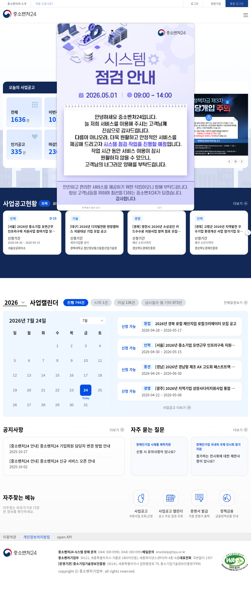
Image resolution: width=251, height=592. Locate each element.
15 (57, 378)
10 (86, 364)
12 (15, 378)
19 (15, 393)
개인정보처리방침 (36, 541)
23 (71, 393)
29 (57, 408)
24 (86, 393)
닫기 (160, 207)
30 (71, 408)
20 (29, 393)
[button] (248, 238)
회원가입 (216, 3)
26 (15, 408)
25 (100, 393)
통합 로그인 (237, 3)
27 (29, 408)
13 (29, 378)
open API (64, 541)
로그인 (194, 3)
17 (86, 378)
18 (100, 378)
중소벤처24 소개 (16, 3)
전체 (44, 203)
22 (57, 393)
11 (100, 364)
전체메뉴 (245, 15)
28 (43, 408)
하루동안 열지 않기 (91, 207)
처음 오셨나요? (44, 3)
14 (43, 378)
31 (86, 408)
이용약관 (9, 541)
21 (43, 393)
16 (71, 378)
